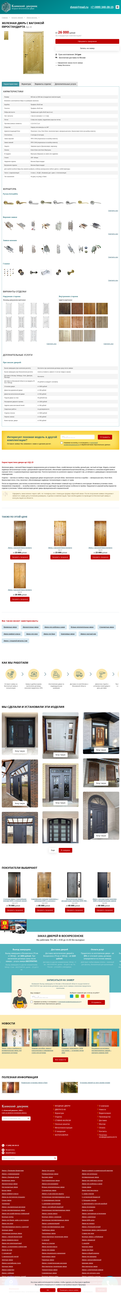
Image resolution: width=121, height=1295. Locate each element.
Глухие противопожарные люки (53, 1227)
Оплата (102, 1128)
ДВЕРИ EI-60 (60, 1109)
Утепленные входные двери (12, 1233)
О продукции (60, 1131)
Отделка (58, 1117)
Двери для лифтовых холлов (92, 1180)
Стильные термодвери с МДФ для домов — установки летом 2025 (73, 1050)
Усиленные (6, 1203)
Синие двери (86, 1187)
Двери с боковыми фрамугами (13, 1170)
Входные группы (8, 1217)
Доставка (103, 1120)
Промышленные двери (50, 1174)
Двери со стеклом (48, 1243)
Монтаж (102, 1124)
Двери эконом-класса (49, 1246)
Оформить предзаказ (87, 41)
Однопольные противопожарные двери (56, 1210)
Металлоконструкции (63, 1128)
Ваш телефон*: (35, 993)
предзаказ (20, 557)
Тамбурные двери (48, 1230)
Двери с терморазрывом (10, 1174)
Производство (105, 1117)
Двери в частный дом (88, 634)
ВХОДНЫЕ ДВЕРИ (62, 1106)
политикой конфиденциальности (69, 1002)
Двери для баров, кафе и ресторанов (15, 1220)
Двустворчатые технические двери (54, 1266)
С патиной (45, 1240)
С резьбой (85, 1243)
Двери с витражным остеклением (94, 1213)
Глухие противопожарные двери (13, 1210)
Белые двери (6, 1190)
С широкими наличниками (51, 1203)
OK (48, 1290)
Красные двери (87, 1246)
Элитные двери (7, 1260)
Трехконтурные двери (49, 1270)
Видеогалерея (105, 1113)
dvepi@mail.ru (11, 1153)
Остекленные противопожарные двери (56, 1197)
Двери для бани (49, 634)
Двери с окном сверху (50, 1213)
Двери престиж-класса (90, 1190)
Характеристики (11, 84)
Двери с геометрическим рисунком (54, 1263)
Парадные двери (48, 1260)
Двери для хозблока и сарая (54, 627)
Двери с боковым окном (10, 1177)
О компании (104, 1106)
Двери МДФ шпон (88, 1220)
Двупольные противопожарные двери (55, 1220)
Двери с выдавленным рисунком (13, 1207)
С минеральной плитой (10, 1256)
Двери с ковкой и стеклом (91, 1276)
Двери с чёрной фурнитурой (12, 1237)
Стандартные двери (107, 627)
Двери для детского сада (91, 1273)
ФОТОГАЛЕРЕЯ (61, 1135)
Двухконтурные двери (30, 627)
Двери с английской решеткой (52, 1207)
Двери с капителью (89, 1217)
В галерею (65, 850)
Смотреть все (113, 211)
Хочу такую (20, 751)
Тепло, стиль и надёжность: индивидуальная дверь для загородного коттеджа (12, 1050)
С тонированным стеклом (51, 1200)
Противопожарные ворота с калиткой (15, 1227)
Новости (102, 1109)
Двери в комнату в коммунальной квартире (97, 1170)
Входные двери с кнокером (51, 1217)
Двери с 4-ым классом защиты (53, 1194)
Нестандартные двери (10, 1187)
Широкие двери (87, 1263)
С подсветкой (6, 1253)
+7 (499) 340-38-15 (102, 7)
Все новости (60, 1059)
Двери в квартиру (8, 1270)
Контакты (103, 1131)
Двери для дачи (32, 634)
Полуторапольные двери (51, 1180)
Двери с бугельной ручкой (91, 1227)
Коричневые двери (67, 634)
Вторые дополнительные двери (82, 627)
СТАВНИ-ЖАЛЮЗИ (63, 1120)
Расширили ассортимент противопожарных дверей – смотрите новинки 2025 (101, 1050)
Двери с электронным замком (92, 1270)
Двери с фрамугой (88, 1240)
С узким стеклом (88, 1194)
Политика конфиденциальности (108, 1136)
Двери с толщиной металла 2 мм (15, 641)
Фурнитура (26, 84)
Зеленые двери (7, 1230)
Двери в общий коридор (90, 1253)
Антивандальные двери (90, 1177)
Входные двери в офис (50, 1276)
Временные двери (10, 627)
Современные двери (49, 1273)
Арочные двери (7, 1266)
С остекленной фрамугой (91, 1197)
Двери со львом (87, 1210)
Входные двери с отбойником (92, 1237)
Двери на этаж (7, 1250)
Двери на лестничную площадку (13, 1197)
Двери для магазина (89, 1256)
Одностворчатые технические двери (55, 1237)
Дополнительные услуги (65, 84)
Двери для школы (48, 1170)
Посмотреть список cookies (69, 1290)
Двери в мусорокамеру (50, 1184)
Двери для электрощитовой (12, 1243)
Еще (53, 850)
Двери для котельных (89, 1174)
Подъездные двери (49, 1233)
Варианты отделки (43, 84)
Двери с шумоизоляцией (50, 1223)
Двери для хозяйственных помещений (15, 1213)
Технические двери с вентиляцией (94, 1230)
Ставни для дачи (88, 1233)
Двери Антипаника (88, 1207)
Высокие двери (47, 1177)
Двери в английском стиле (11, 1263)
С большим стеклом (89, 1200)
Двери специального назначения (53, 1253)
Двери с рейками (8, 1273)
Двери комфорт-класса (12, 634)
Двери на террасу (88, 1223)
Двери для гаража (48, 1250)
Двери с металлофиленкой (91, 1260)
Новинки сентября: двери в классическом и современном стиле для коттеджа (42, 1050)
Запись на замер (87, 48)
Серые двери (6, 1200)
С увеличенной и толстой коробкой (94, 1203)
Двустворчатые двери (90, 1266)
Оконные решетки (62, 1124)
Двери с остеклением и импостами (14, 1246)
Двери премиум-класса (10, 1240)
